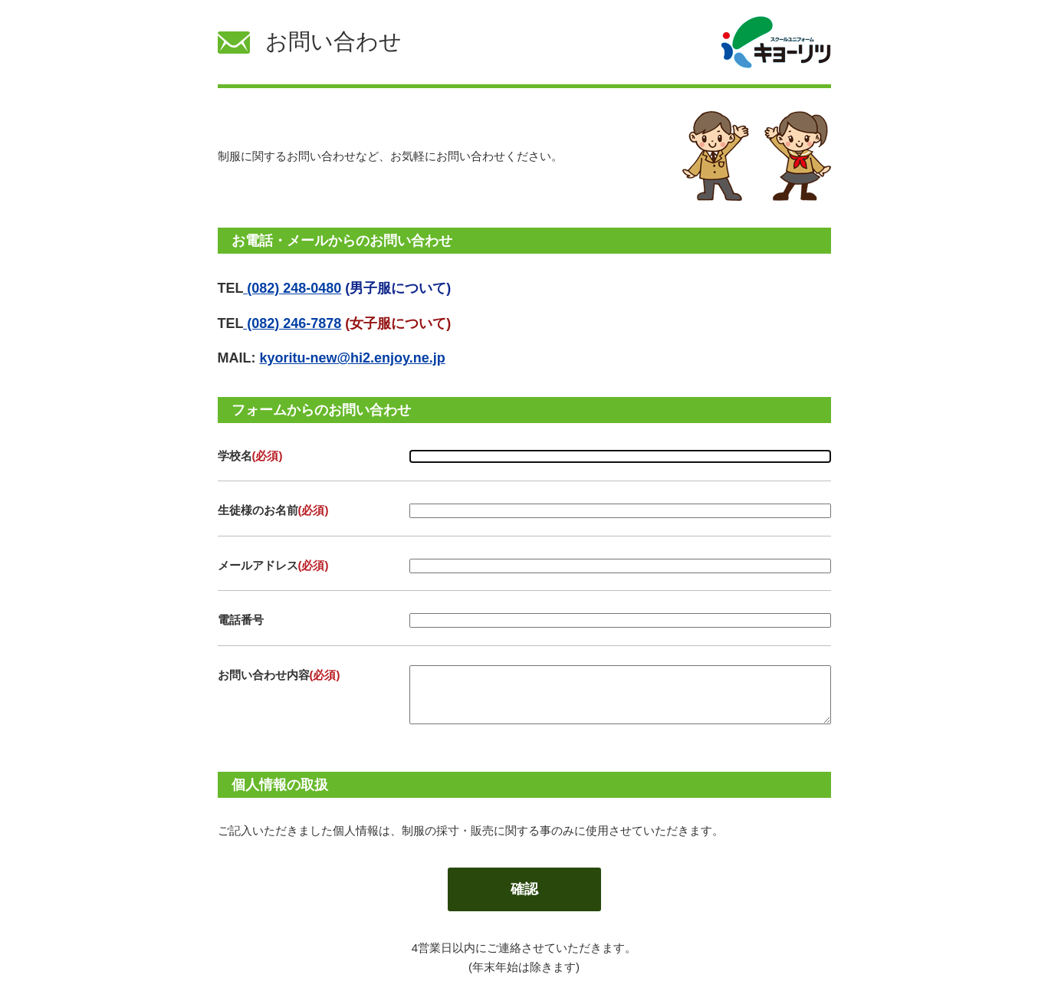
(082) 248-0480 (292, 288)
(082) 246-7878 (292, 323)
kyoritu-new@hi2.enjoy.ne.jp (352, 358)
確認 (524, 889)
